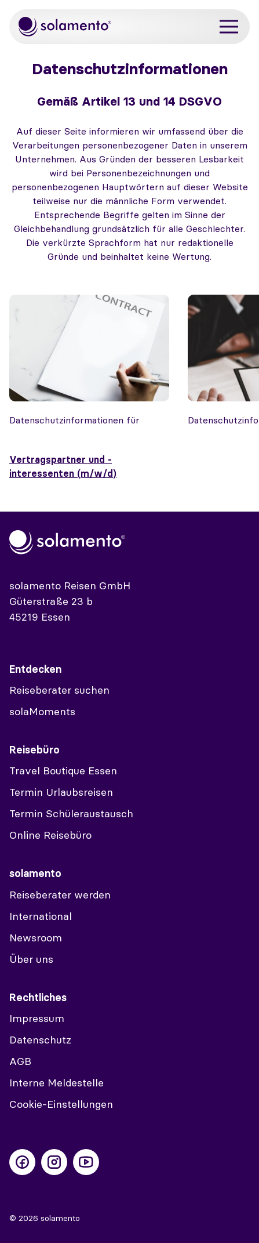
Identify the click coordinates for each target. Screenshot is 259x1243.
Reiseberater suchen (59, 690)
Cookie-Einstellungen (61, 1104)
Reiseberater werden (60, 894)
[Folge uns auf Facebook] (22, 1162)
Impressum (36, 1018)
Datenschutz (40, 1039)
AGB (20, 1061)
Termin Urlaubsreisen (61, 792)
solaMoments (42, 711)
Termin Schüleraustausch (71, 813)
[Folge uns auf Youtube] (86, 1162)
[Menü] (229, 27)
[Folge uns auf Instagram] (54, 1162)
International (40, 916)
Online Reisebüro (50, 835)
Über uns (31, 959)
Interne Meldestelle (56, 1082)
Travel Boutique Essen (63, 770)
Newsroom (35, 937)
